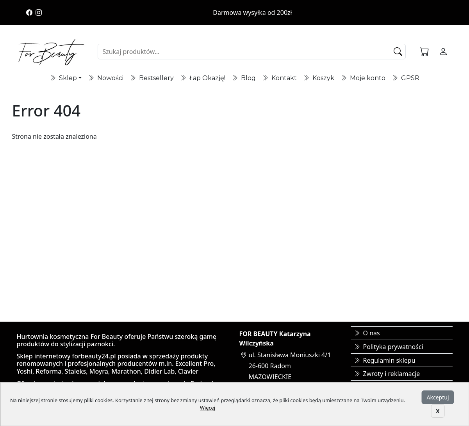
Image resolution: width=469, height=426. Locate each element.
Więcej (207, 407)
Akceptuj (438, 397)
